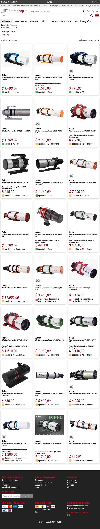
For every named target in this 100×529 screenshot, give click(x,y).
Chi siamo (39, 480)
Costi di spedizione (42, 509)
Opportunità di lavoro (43, 482)
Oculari (34, 21)
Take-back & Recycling (11, 487)
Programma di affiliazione (77, 505)
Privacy (5, 485)
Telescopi (7, 21)
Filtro (44, 21)
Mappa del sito (41, 485)
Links (37, 487)
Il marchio (6, 482)
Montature (21, 21)
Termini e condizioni (10, 480)
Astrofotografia (82, 21)
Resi (36, 512)
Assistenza (71, 480)
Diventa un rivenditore (76, 508)
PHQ (5, 34)
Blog (69, 487)
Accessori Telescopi (61, 21)
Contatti (70, 485)
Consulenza (72, 482)
